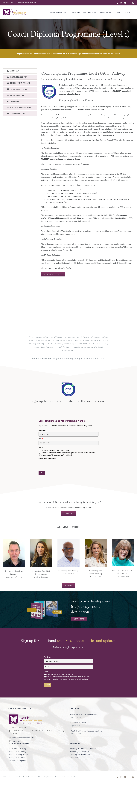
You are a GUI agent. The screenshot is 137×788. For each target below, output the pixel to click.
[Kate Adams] (96, 540)
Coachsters (74, 757)
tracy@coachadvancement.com (27, 2)
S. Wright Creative (48, 776)
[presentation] (55, 464)
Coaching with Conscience (80, 754)
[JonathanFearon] (14, 540)
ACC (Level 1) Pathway (17, 748)
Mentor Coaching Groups (18, 754)
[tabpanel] (87, 172)
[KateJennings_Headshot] (123, 540)
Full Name (42, 430)
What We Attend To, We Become (84, 714)
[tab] (20, 71)
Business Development (17, 760)
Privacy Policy (59, 776)
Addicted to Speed (78, 723)
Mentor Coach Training (17, 751)
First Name (47, 657)
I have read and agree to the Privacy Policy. (55, 450)
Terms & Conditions (71, 776)
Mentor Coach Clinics (16, 757)
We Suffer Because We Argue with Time (86, 731)
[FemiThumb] (68, 540)
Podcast (83, 748)
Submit (42, 473)
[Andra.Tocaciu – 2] (41, 540)
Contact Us (15, 741)
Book (79, 751)
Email (41, 439)
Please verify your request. (48, 458)
